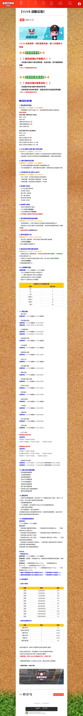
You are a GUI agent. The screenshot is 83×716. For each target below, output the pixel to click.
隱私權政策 (45, 703)
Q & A (28, 4)
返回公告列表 (58, 694)
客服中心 (35, 3)
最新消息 (21, 3)
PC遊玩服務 (70, 3)
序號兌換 (43, 3)
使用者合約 (37, 703)
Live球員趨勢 (60, 3)
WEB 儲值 (51, 3)
